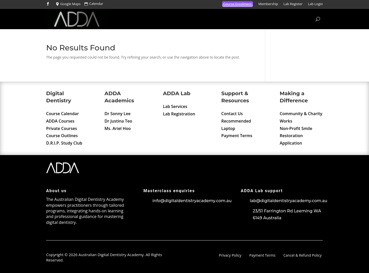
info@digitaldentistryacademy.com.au (192, 200)
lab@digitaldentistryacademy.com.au (288, 200)
